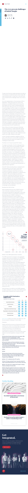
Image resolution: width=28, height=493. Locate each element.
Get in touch (5, 318)
